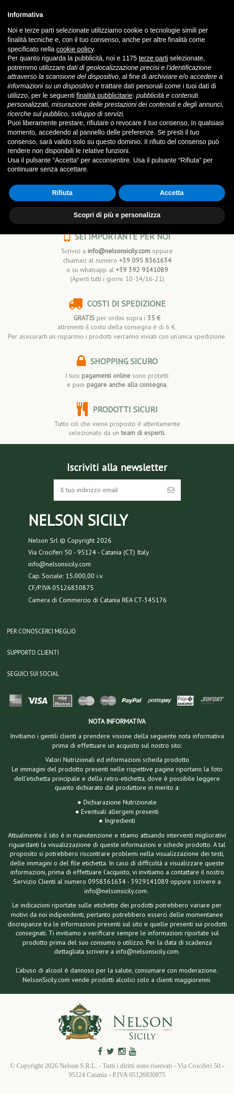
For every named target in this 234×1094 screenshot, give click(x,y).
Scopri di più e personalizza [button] (116, 215)
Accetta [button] (172, 193)
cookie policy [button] (75, 49)
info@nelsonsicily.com (119, 251)
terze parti (153, 58)
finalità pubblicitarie (104, 95)
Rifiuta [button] (62, 193)
